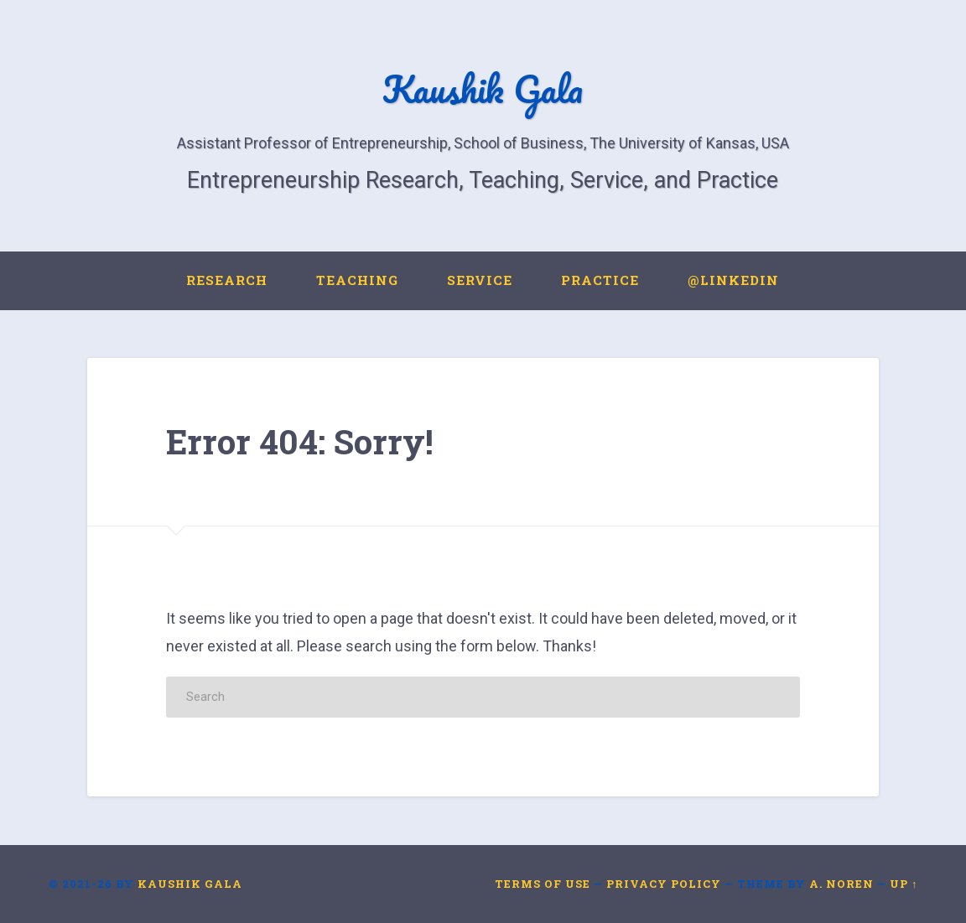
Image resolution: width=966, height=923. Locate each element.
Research (226, 280)
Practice (600, 280)
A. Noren (841, 883)
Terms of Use (542, 883)
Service (479, 280)
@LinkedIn (733, 280)
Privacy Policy (663, 883)
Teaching (357, 280)
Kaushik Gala (482, 88)
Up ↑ (903, 883)
